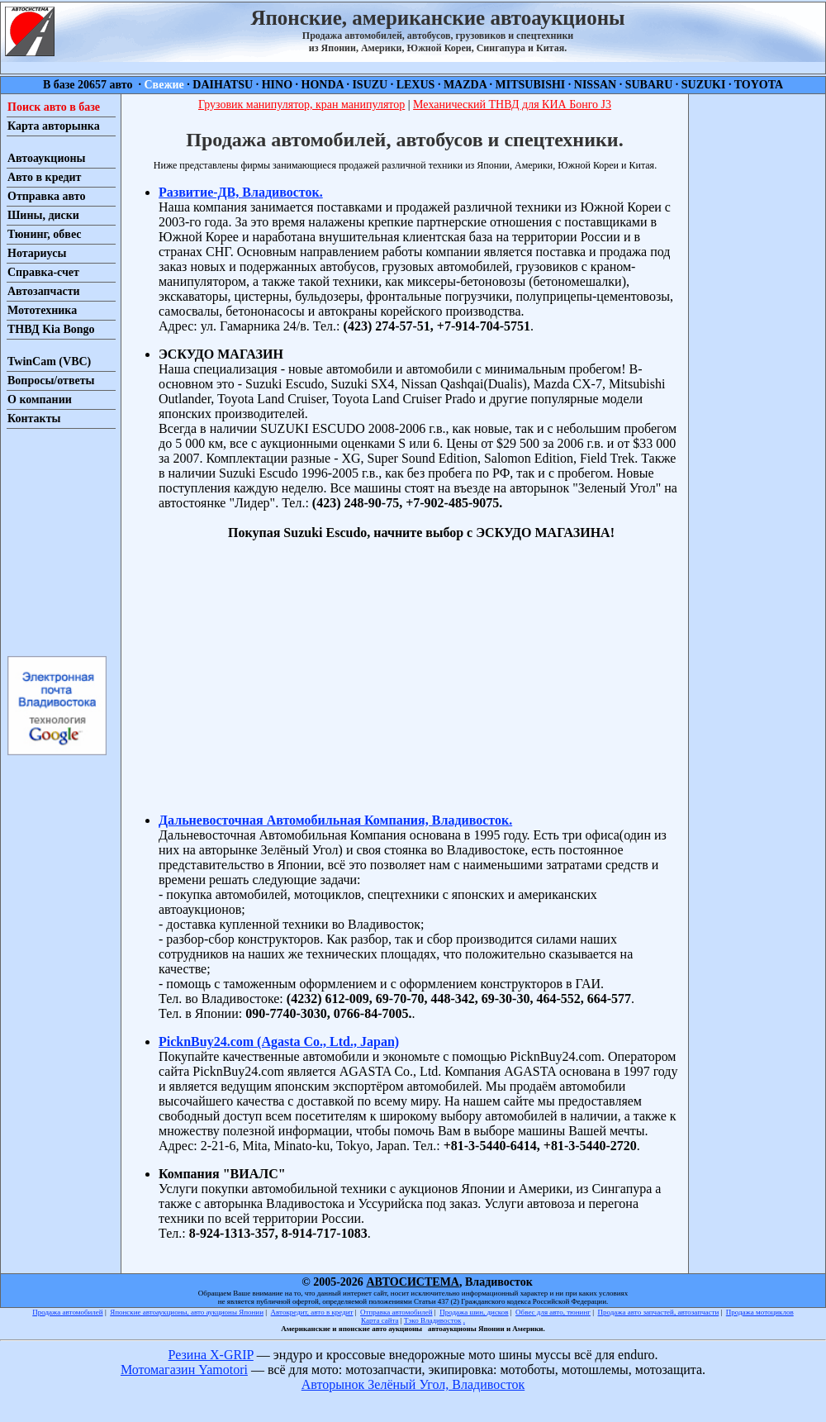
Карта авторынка (53, 126)
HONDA (322, 84)
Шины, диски (43, 215)
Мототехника (42, 310)
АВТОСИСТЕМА (412, 1282)
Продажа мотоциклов (760, 1312)
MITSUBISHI (531, 84)
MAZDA (465, 84)
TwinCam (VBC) (49, 361)
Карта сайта (380, 1320)
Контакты (33, 418)
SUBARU (649, 84)
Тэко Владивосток (433, 1320)
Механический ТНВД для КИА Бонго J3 (512, 104)
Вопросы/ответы (51, 380)
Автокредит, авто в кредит (312, 1312)
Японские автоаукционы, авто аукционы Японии (186, 1312)
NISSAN (595, 84)
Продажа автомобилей (67, 1312)
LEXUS (415, 84)
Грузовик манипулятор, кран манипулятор (301, 104)
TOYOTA (758, 84)
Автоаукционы (46, 158)
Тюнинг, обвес (44, 234)
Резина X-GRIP (211, 1355)
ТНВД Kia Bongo (51, 329)
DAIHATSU (222, 84)
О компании (39, 399)
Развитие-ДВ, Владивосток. (241, 192)
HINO (277, 84)
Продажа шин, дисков (473, 1312)
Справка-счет (43, 272)
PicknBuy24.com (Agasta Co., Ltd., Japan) (279, 1041)
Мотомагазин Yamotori (184, 1370)
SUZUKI (703, 84)
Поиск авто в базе (53, 107)
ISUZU (369, 84)
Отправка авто (46, 196)
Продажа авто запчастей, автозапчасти (658, 1312)
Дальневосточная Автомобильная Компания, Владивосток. (335, 820)
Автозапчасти (43, 291)
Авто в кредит (44, 177)
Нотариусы (36, 253)
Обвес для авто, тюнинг (553, 1312)
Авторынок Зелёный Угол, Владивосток (413, 1384)
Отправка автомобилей (396, 1312)
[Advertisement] (56, 541)
